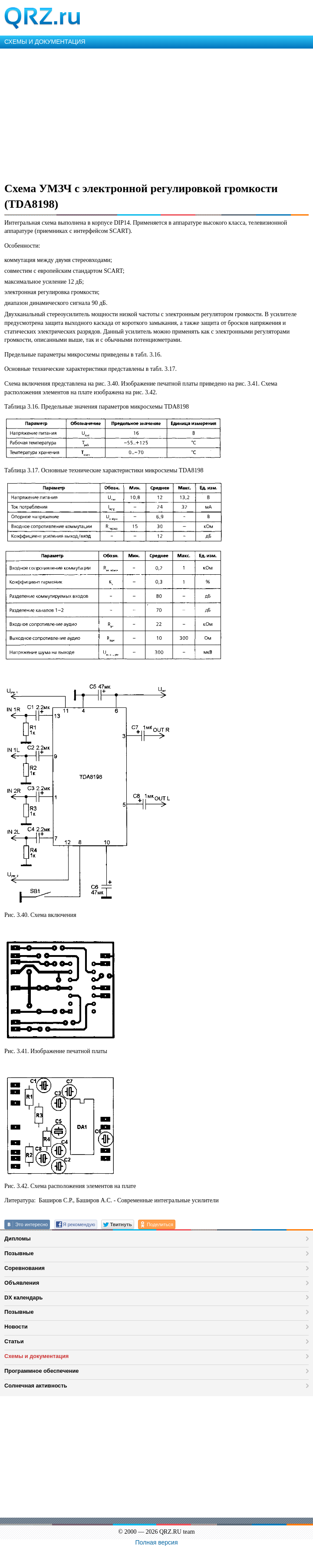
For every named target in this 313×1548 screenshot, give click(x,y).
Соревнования (24, 1268)
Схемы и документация (36, 1356)
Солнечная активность (35, 1385)
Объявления (21, 1283)
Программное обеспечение (41, 1371)
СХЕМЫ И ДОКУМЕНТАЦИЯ (45, 41)
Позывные (19, 1253)
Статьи (14, 1341)
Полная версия (156, 1542)
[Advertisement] (156, 113)
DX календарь (23, 1297)
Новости (16, 1326)
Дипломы (17, 1238)
